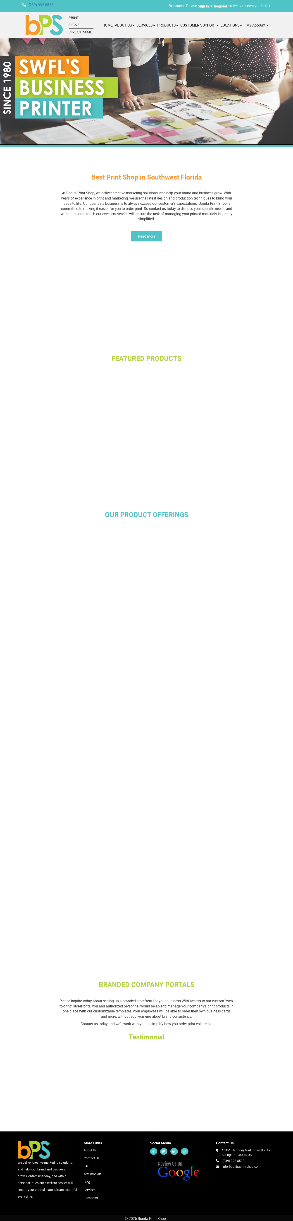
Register (220, 6)
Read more (146, 236)
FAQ (87, 1166)
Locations (91, 1198)
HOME (107, 25)
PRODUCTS (167, 25)
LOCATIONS (231, 25)
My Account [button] (257, 25)
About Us (90, 1150)
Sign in (203, 6)
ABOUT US (124, 25)
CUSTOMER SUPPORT (199, 25)
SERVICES (145, 25)
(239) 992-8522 (41, 4)
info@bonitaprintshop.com (241, 1166)
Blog (87, 1182)
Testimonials (92, 1174)
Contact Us (91, 1158)
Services (89, 1190)
